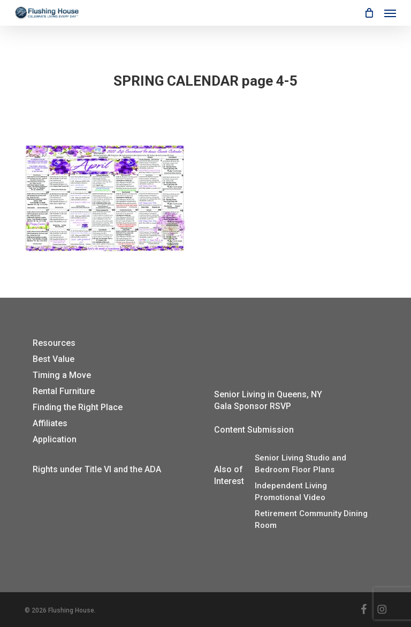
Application (55, 439)
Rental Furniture (64, 391)
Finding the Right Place (78, 407)
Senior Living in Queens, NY (268, 394)
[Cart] (369, 12)
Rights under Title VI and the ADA (97, 469)
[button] (390, 12)
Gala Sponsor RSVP (252, 406)
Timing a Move (62, 375)
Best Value (53, 359)
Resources (54, 343)
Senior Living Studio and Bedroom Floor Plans (300, 463)
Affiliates (50, 423)
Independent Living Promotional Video (291, 491)
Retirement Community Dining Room (311, 519)
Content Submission (254, 430)
